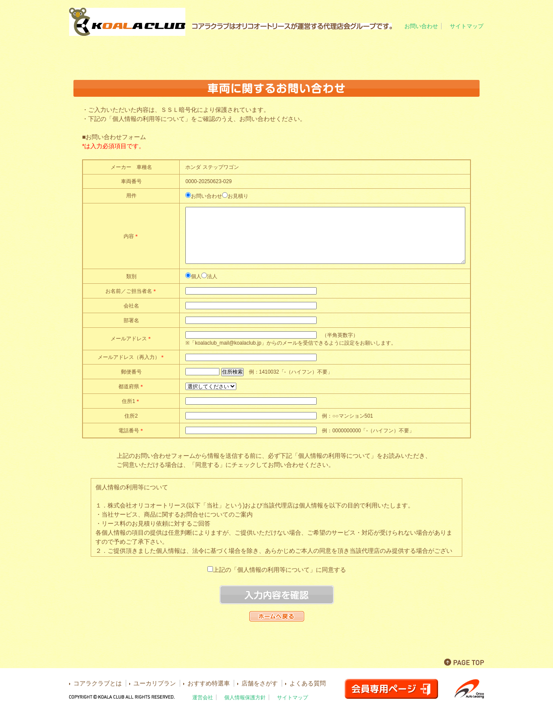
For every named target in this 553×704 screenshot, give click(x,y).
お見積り (238, 196)
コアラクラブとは (173, 52)
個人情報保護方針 (245, 697)
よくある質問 (449, 52)
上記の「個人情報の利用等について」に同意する (279, 569)
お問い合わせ (421, 26)
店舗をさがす (379, 52)
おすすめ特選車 (310, 52)
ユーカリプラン (241, 52)
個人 (196, 276)
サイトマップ (466, 26)
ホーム (103, 52)
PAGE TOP (464, 662)
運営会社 (202, 697)
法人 (212, 276)
